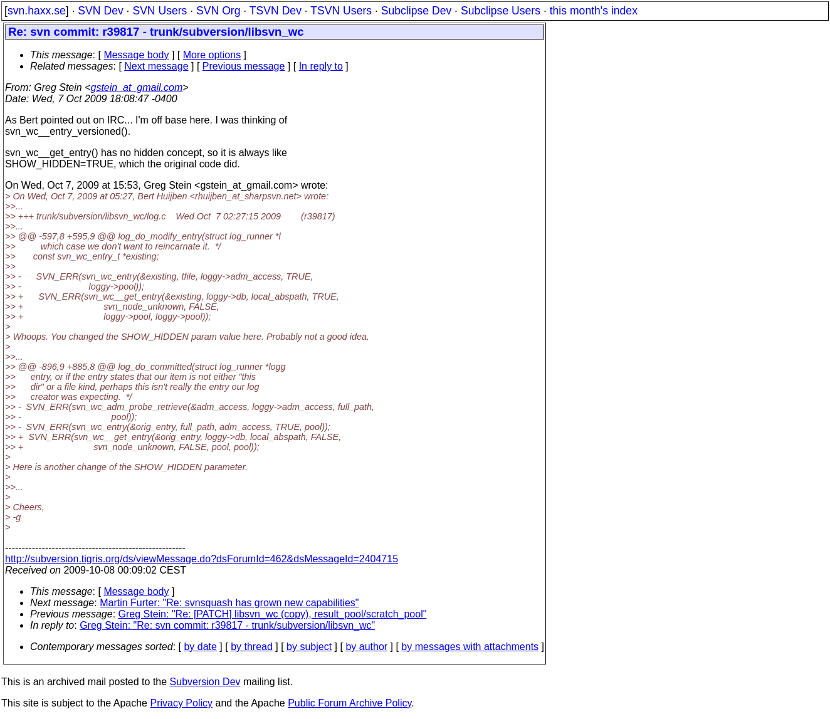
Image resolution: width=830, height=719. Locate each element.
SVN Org (218, 10)
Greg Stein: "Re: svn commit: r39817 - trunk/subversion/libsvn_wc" (227, 625)
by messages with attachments (469, 646)
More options (212, 55)
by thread (252, 646)
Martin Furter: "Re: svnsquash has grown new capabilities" (229, 602)
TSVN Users (341, 10)
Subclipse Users (500, 10)
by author (366, 646)
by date (200, 646)
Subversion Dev (205, 681)
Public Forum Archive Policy (349, 703)
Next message (156, 66)
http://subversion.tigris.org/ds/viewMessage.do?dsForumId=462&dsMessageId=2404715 (201, 559)
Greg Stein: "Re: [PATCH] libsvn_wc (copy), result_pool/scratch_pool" (272, 614)
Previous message (243, 66)
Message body (136, 55)
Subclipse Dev (416, 10)
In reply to (321, 66)
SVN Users (159, 10)
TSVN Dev (276, 10)
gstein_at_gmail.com (137, 87)
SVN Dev (100, 10)
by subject (309, 646)
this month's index (594, 10)
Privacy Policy (181, 703)
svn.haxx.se (37, 10)
